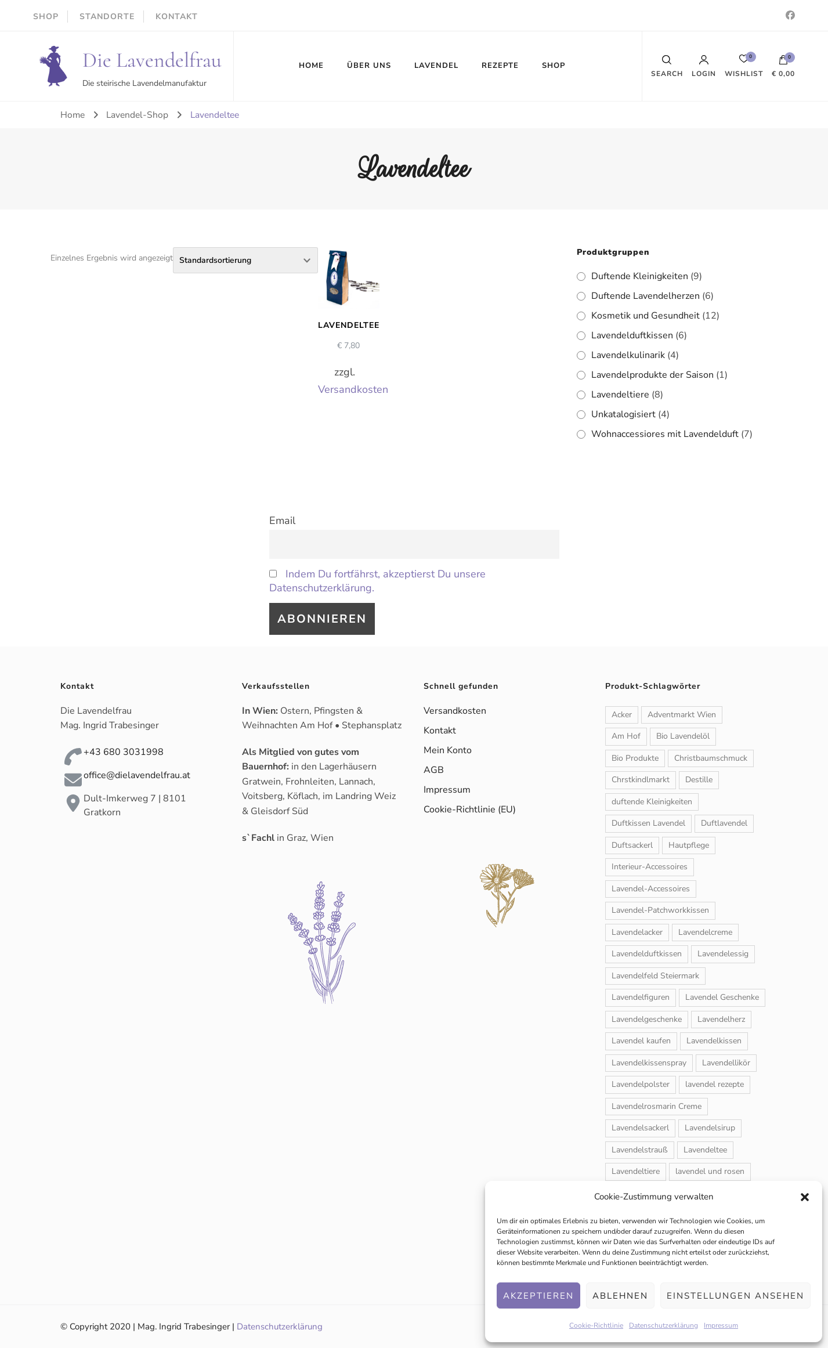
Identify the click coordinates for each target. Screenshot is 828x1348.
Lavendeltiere (620, 394)
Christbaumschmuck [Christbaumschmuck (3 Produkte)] (710, 758)
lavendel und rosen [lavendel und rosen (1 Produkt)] (709, 1171)
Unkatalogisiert (623, 414)
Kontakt (440, 730)
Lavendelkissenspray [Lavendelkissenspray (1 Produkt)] (649, 1062)
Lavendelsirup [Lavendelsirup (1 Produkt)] (710, 1127)
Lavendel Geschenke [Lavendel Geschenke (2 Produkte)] (722, 997)
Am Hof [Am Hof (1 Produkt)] (626, 736)
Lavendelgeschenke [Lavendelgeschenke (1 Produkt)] (647, 1019)
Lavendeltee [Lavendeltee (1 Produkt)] (705, 1149)
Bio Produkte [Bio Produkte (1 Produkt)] (635, 758)
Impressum (721, 1325)
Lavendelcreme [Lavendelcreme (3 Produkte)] (705, 932)
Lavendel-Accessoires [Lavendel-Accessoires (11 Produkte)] (651, 888)
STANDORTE (107, 16)
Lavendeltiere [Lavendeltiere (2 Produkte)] (636, 1171)
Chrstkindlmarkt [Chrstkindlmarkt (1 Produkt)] (641, 779)
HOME (311, 65)
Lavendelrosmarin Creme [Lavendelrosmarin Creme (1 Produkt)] (657, 1106)
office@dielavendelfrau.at (137, 775)
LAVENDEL (436, 65)
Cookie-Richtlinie (596, 1325)
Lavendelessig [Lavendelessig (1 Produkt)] (723, 953)
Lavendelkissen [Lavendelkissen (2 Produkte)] (714, 1040)
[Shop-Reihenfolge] (245, 260)
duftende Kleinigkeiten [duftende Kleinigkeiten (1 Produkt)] (652, 801)
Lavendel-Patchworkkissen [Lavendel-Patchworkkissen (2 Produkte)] (660, 910)
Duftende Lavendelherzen (645, 296)
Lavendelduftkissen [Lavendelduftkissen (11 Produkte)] (647, 953)
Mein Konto (448, 750)
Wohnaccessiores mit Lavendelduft (665, 434)
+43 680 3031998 (124, 752)
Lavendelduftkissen (632, 335)
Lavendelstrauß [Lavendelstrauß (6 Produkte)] (640, 1149)
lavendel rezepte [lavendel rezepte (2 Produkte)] (714, 1084)
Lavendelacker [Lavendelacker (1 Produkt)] (637, 932)
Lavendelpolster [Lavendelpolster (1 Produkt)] (641, 1084)
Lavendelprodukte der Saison (652, 374)
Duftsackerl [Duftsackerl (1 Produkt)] (632, 845)
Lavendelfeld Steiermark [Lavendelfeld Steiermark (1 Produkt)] (655, 975)
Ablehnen (620, 1296)
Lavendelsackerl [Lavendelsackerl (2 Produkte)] (640, 1127)
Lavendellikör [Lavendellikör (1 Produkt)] (726, 1062)
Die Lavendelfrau (152, 60)
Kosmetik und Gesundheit (645, 315)
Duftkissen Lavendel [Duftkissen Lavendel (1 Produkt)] (648, 823)
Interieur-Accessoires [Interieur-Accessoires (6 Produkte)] (650, 866)
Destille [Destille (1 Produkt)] (699, 779)
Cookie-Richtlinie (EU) (470, 809)
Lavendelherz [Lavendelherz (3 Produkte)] (721, 1019)
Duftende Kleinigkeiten (639, 276)
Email (282, 520)
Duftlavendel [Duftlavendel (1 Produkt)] (724, 823)
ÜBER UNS (369, 65)
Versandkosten (353, 389)
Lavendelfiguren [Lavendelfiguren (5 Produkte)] (641, 997)
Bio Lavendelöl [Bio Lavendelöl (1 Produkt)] (683, 736)
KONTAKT (177, 16)
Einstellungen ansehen (735, 1296)
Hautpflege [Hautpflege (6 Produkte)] (688, 845)
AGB (434, 770)
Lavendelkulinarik (628, 355)
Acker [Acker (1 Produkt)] (622, 714)
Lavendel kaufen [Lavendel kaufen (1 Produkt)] (641, 1040)
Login (704, 66)
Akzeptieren (538, 1296)
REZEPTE (500, 65)
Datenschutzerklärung (663, 1325)
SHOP (46, 16)
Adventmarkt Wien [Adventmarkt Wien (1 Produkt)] (682, 714)
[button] (805, 1197)
